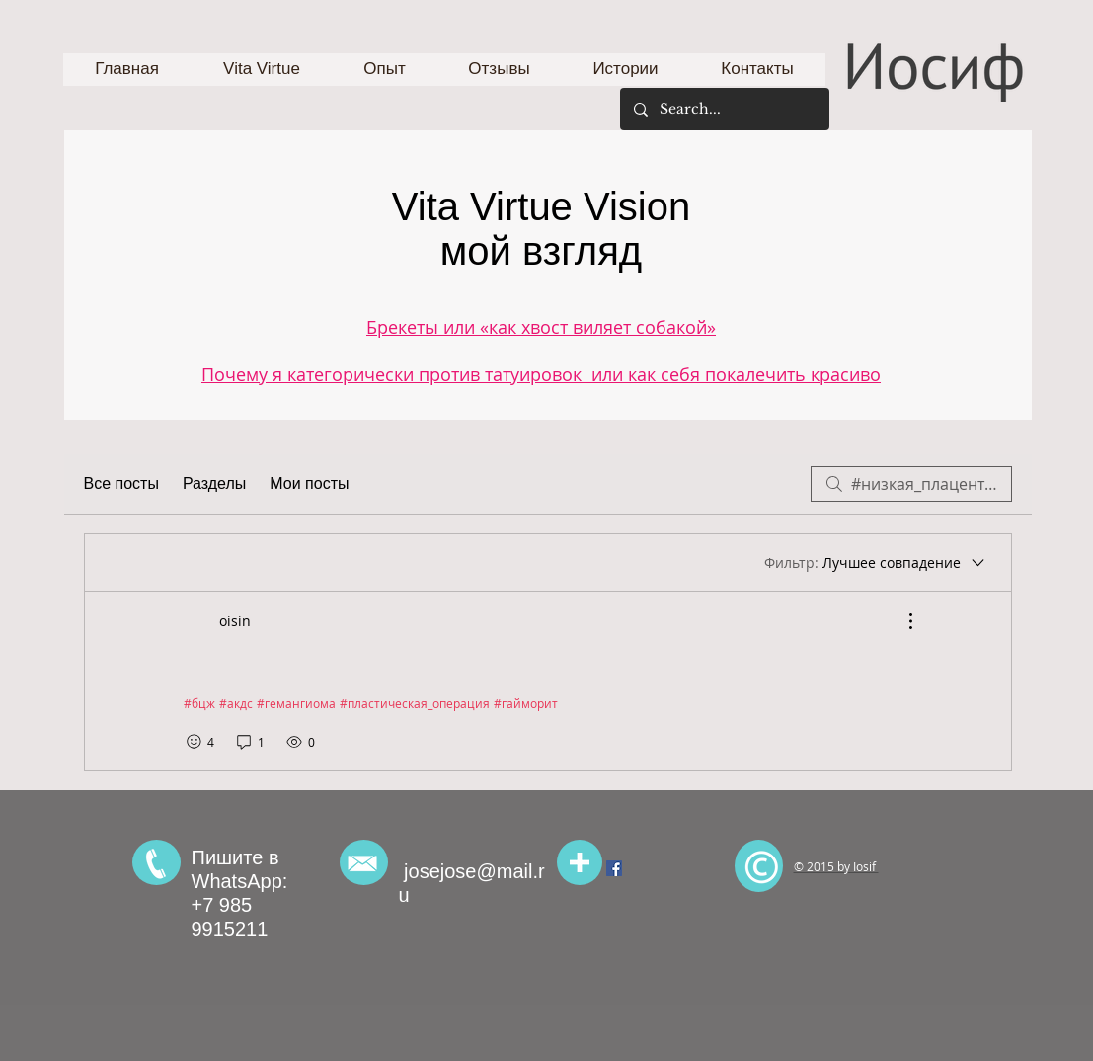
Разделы (214, 483)
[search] (911, 484)
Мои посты (309, 483)
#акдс (236, 703)
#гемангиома (296, 703)
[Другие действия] (900, 621)
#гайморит (526, 703)
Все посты (121, 483)
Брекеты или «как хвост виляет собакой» (541, 327)
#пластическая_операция (415, 703)
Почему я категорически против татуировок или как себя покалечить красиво (541, 374)
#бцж (199, 703)
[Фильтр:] (875, 563)
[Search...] (724, 109)
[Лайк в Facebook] (928, 809)
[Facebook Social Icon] (614, 868)
